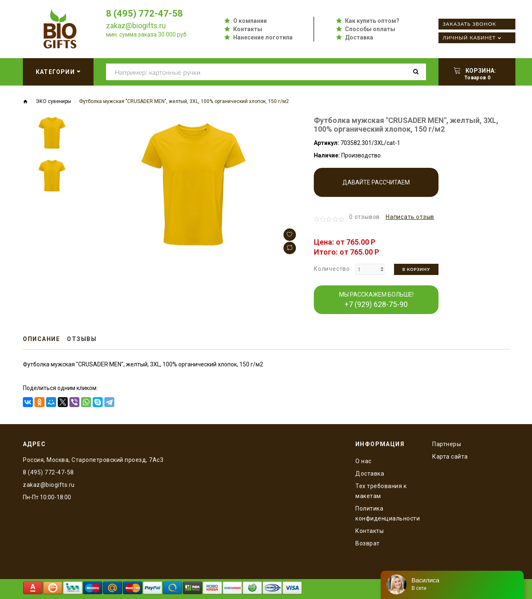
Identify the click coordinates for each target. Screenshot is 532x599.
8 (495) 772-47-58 (144, 13)
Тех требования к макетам (380, 491)
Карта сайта (450, 456)
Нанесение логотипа (263, 37)
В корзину (416, 269)
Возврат (367, 543)
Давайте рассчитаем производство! (376, 188)
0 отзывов (364, 217)
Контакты (247, 29)
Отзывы (81, 339)
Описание (41, 339)
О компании (250, 20)
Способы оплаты (370, 29)
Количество (332, 268)
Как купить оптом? (372, 20)
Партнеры (446, 444)
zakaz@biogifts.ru (136, 25)
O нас (363, 461)
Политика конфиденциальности (387, 513)
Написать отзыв (410, 217)
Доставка (359, 37)
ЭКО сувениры (53, 101)
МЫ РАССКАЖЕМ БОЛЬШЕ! (376, 300)
